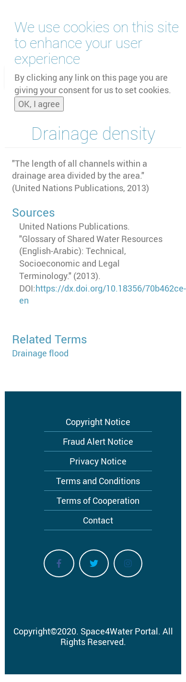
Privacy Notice (98, 461)
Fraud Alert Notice (98, 441)
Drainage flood (40, 353)
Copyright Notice (98, 421)
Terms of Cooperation (98, 500)
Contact (98, 520)
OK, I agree (39, 100)
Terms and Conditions (98, 481)
